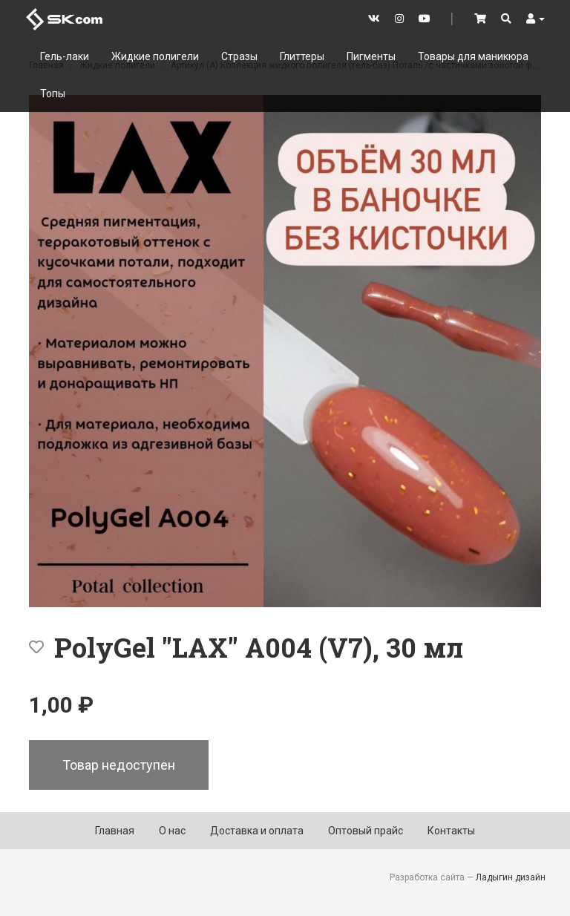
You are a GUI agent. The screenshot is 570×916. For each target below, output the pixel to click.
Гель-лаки (64, 56)
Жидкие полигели (155, 56)
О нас (172, 831)
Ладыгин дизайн (511, 877)
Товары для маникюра (473, 56)
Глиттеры (302, 56)
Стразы (239, 56)
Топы (52, 93)
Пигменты (371, 56)
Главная (114, 831)
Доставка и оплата (257, 831)
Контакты (451, 831)
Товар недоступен (118, 765)
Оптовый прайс (365, 831)
